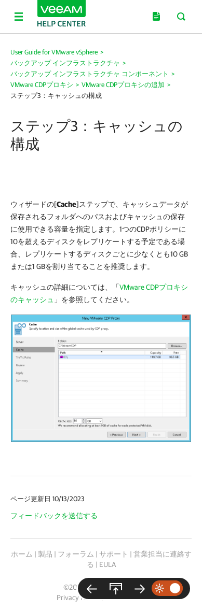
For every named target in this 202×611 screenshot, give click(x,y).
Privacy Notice (78, 597)
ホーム (22, 554)
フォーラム (76, 554)
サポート (113, 554)
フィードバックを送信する (54, 515)
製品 (45, 554)
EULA (107, 564)
